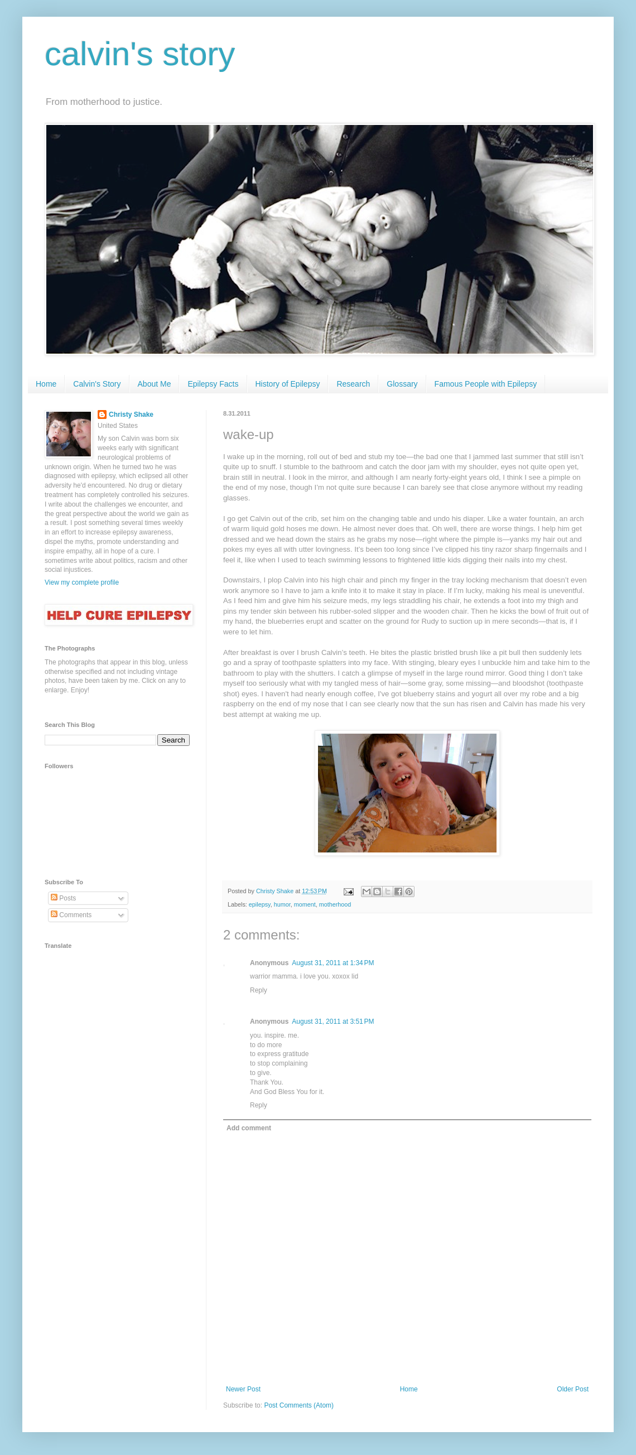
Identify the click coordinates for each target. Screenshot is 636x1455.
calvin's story (140, 54)
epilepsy (260, 904)
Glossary (402, 383)
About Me (154, 383)
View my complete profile (82, 582)
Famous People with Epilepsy (486, 383)
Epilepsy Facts (212, 383)
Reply (258, 990)
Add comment (249, 1128)
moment (305, 904)
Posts (63, 898)
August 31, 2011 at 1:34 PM (333, 963)
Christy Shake (131, 414)
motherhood (335, 904)
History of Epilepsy (288, 383)
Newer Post (243, 1389)
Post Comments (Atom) (299, 1405)
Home (46, 383)
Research (353, 383)
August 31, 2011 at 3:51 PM (333, 1021)
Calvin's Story (97, 383)
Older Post (573, 1389)
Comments (71, 915)
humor (282, 904)
